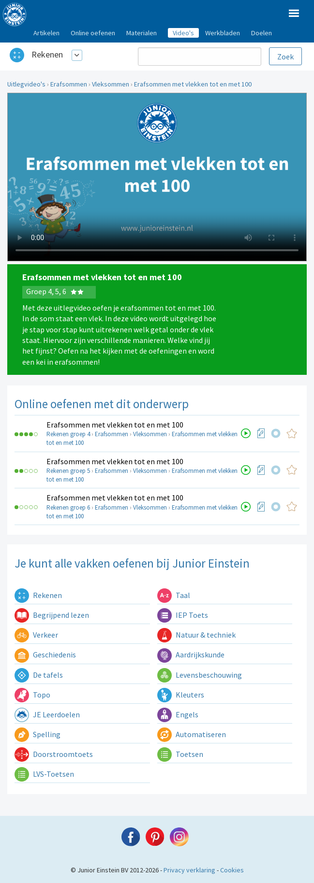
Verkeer (36, 635)
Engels (177, 714)
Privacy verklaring (189, 870)
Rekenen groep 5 (68, 471)
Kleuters (180, 694)
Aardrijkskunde (190, 654)
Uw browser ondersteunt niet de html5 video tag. (157, 177)
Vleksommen (110, 84)
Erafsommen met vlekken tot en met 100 (193, 84)
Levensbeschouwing (199, 675)
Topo (32, 694)
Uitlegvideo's (26, 84)
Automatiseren (191, 734)
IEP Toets (182, 615)
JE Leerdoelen (47, 714)
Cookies (232, 870)
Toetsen (180, 754)
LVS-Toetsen (44, 774)
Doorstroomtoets (54, 754)
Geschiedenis (45, 654)
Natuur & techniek (196, 635)
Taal (173, 595)
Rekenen (47, 54)
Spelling (37, 734)
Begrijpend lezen (52, 615)
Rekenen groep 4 (68, 434)
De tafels (39, 675)
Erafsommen (68, 84)
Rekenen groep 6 (68, 507)
